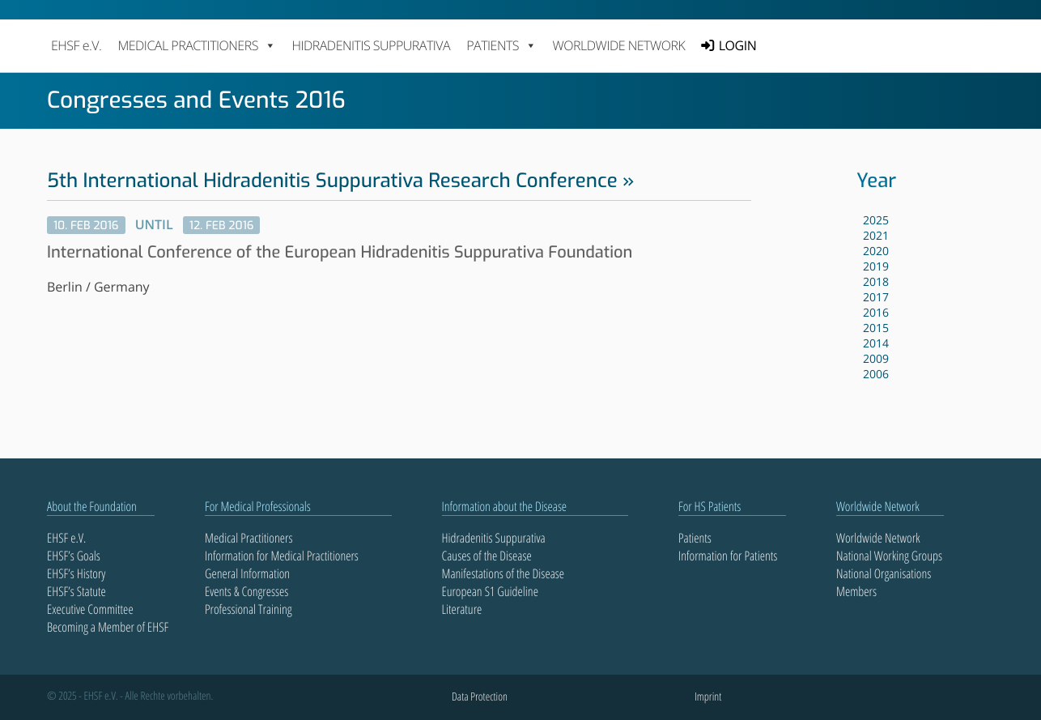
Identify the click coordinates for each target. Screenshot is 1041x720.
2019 (876, 267)
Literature (462, 609)
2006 (876, 374)
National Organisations (883, 573)
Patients (695, 538)
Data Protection (480, 697)
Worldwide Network (619, 45)
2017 (876, 297)
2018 (876, 282)
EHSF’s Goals (73, 555)
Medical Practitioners (248, 538)
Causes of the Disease (487, 555)
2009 (876, 359)
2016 (876, 313)
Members (856, 591)
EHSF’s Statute (76, 591)
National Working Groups (889, 555)
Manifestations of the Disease (503, 573)
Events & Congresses (246, 591)
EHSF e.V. (76, 45)
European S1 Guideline (490, 591)
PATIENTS (501, 45)
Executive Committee (90, 609)
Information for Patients (727, 555)
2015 (876, 328)
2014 (876, 343)
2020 (876, 251)
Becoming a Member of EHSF (107, 627)
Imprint (708, 697)
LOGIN (737, 45)
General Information (247, 573)
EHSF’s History (76, 573)
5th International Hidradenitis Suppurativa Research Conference (332, 181)
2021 (876, 236)
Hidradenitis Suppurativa (370, 45)
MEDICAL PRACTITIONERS (196, 45)
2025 (876, 220)
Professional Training (248, 609)
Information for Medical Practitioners (282, 555)
